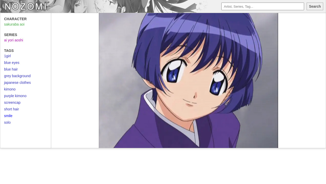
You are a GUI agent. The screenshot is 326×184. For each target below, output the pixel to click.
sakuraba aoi (14, 24)
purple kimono (15, 96)
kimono (10, 89)
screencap (12, 102)
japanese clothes (17, 82)
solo (7, 122)
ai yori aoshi (13, 40)
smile (8, 116)
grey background (17, 76)
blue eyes (11, 63)
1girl (7, 56)
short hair (11, 109)
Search (315, 6)
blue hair (11, 69)
